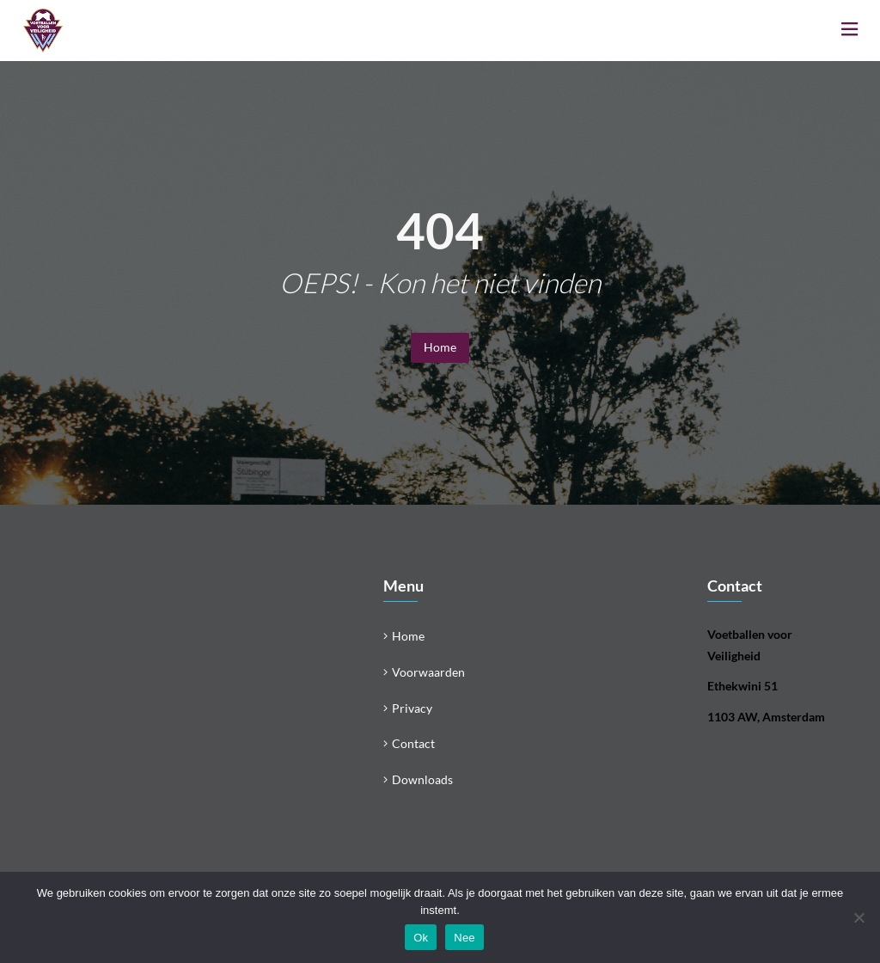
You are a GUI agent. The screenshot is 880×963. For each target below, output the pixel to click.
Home (440, 347)
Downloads (422, 779)
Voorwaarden (428, 672)
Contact (413, 743)
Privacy (412, 708)
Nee (464, 937)
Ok (420, 937)
